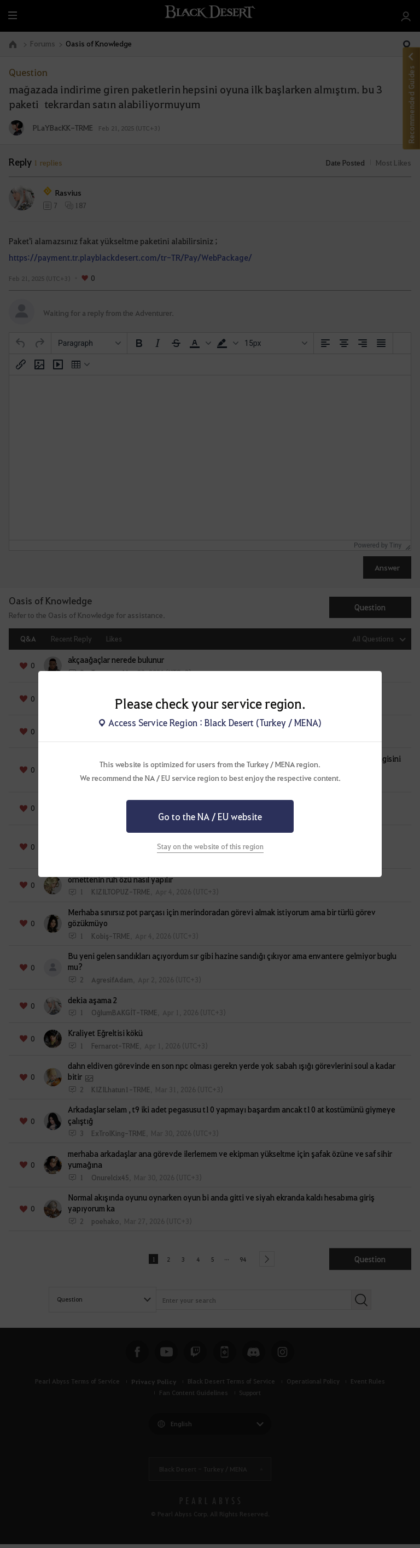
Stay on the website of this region (210, 846)
